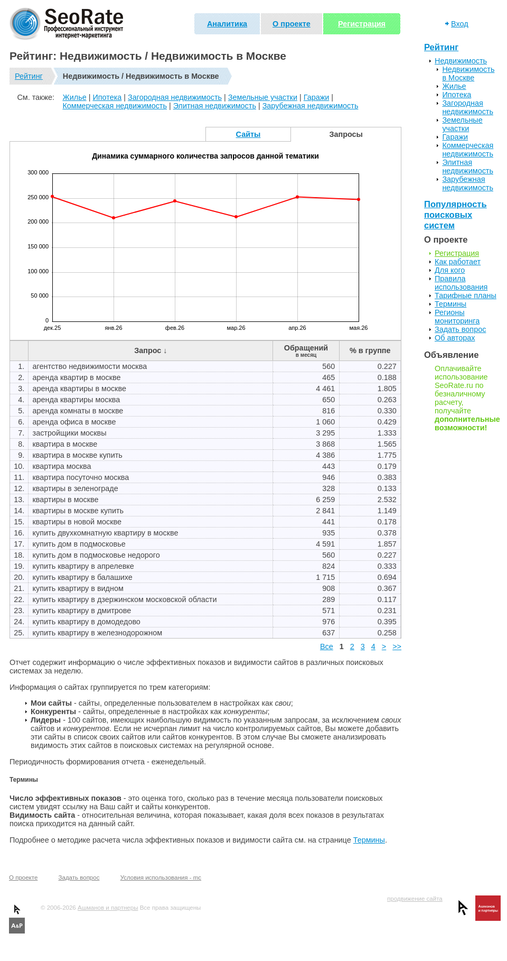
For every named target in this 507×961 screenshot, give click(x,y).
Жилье (74, 97)
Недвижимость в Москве (468, 73)
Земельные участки (262, 97)
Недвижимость (461, 61)
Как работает (458, 261)
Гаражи (317, 97)
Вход (459, 24)
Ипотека (106, 97)
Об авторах (455, 338)
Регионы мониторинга (457, 316)
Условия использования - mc (160, 877)
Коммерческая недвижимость (114, 105)
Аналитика (227, 24)
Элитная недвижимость (214, 105)
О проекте (292, 24)
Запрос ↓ (150, 350)
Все (326, 646)
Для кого (450, 270)
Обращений (306, 351)
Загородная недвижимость (175, 97)
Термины (369, 840)
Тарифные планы (465, 295)
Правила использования (461, 282)
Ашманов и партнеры (108, 907)
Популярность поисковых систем (455, 214)
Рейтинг (29, 76)
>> (396, 646)
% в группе (370, 350)
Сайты (248, 134)
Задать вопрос (460, 329)
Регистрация (362, 24)
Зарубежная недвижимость (310, 105)
